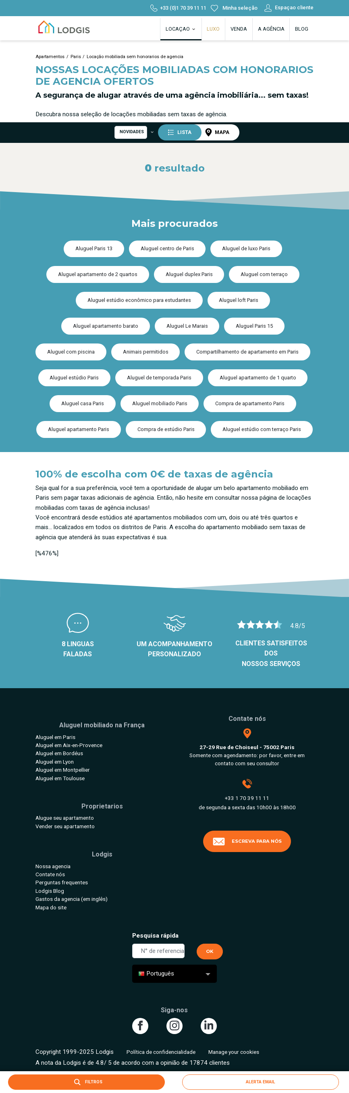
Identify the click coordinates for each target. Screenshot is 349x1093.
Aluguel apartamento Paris (78, 429)
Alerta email (260, 1082)
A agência (271, 29)
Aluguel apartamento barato (105, 326)
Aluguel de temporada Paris (159, 378)
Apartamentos (49, 56)
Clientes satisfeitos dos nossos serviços (271, 653)
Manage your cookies (233, 1052)
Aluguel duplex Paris (189, 274)
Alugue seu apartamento (64, 818)
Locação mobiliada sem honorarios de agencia (135, 56)
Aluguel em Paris (55, 737)
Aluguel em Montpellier (62, 769)
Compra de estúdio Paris (166, 429)
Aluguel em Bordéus (59, 753)
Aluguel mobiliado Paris (159, 403)
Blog (301, 29)
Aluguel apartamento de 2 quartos (97, 274)
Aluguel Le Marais (187, 326)
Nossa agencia (53, 866)
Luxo (213, 29)
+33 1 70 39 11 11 (247, 798)
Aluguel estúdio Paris (74, 378)
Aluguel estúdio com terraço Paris (261, 429)
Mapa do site (50, 907)
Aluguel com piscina (71, 352)
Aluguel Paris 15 (254, 326)
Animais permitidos (145, 352)
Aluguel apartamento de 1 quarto (258, 378)
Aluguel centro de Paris (167, 248)
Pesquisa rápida (155, 935)
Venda (239, 29)
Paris (76, 56)
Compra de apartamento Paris (250, 403)
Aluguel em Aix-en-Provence (68, 745)
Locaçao (181, 29)
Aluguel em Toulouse (60, 778)
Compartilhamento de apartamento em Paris (247, 352)
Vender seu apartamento (65, 826)
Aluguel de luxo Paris (246, 248)
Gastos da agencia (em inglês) (71, 899)
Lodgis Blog (49, 891)
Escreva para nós (247, 841)
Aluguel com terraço (264, 274)
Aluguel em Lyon (54, 761)
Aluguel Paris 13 (93, 248)
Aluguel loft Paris (238, 300)
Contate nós (50, 874)
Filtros (86, 1082)
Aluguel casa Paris (82, 403)
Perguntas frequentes (61, 882)
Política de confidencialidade (161, 1052)
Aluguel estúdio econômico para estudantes (139, 300)
